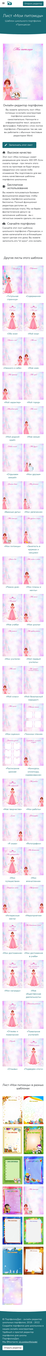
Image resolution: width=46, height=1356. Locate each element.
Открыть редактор (33, 3)
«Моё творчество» (12, 809)
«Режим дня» (12, 587)
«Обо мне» (12, 333)
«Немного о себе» (12, 368)
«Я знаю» (12, 843)
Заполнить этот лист (18, 145)
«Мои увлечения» (33, 511)
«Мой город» (33, 402)
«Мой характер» (12, 402)
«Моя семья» (33, 436)
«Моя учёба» (12, 624)
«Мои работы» (33, 809)
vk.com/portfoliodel (28, 1341)
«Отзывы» (12, 1069)
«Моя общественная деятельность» (33, 994)
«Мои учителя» (12, 658)
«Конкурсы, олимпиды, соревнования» (33, 771)
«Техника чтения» (33, 734)
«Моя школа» (33, 624)
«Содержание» (33, 296)
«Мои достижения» (12, 953)
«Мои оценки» (12, 734)
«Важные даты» (12, 511)
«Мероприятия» (33, 915)
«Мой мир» (33, 333)
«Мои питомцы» (12, 546)
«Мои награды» (12, 990)
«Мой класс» (12, 696)
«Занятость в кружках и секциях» (33, 549)
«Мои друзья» (33, 474)
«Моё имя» (33, 368)
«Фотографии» (33, 843)
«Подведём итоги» (33, 1069)
